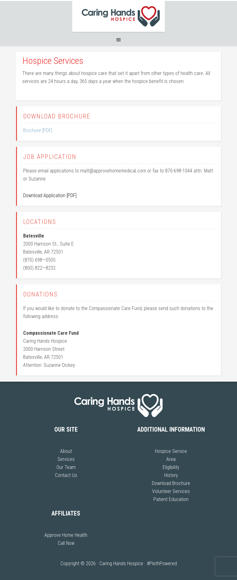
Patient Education (171, 499)
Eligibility (171, 467)
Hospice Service (171, 451)
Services (66, 459)
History (171, 475)
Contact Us (66, 475)
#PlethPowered (162, 563)
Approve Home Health (65, 535)
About (66, 451)
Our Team (66, 467)
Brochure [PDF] (37, 130)
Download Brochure (171, 483)
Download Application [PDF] (50, 195)
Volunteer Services (171, 491)
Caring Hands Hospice (118, 16)
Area (171, 459)
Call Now (66, 543)
